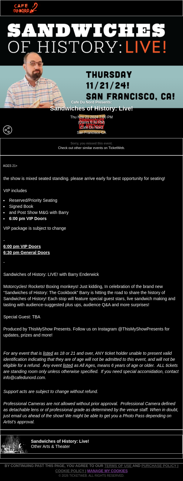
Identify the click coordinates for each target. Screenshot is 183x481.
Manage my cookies (107, 471)
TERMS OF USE (118, 466)
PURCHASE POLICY (159, 466)
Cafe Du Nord (91, 127)
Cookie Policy (70, 471)
